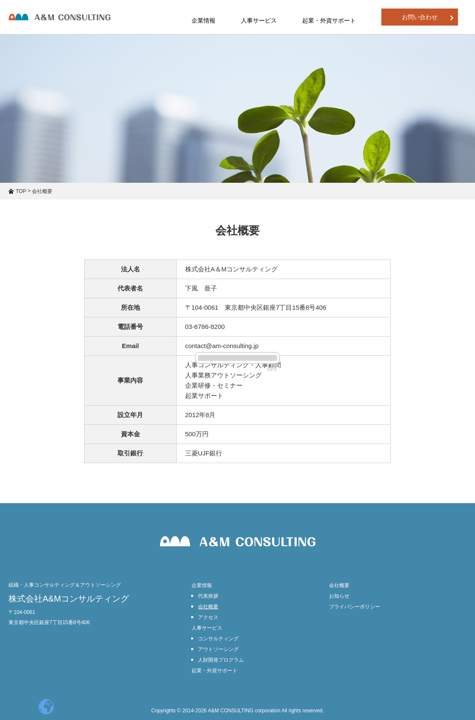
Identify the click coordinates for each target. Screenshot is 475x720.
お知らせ (339, 596)
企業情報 (202, 585)
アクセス (208, 617)
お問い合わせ (428, 17)
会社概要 (208, 607)
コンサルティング (218, 639)
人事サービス (207, 628)
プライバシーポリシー (354, 607)
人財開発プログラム (221, 660)
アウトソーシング (218, 649)
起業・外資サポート (329, 20)
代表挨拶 (208, 596)
